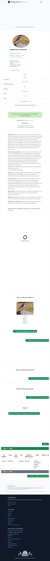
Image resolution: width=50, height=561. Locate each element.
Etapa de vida (25, 91)
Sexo (25, 86)
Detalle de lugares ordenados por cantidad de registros (24, 413)
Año (25, 96)
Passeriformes (16, 62)
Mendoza (25, 319)
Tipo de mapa (25, 81)
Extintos (10, 540)
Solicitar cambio (14, 70)
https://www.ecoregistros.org (17, 489)
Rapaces (10, 547)
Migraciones (11, 520)
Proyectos (10, 521)
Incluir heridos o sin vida (25, 101)
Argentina (25, 320)
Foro (9, 516)
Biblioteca (10, 535)
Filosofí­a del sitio (12, 504)
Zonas (9, 542)
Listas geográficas (12, 544)
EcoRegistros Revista (13, 534)
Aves (14, 63)
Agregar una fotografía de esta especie (37, 340)
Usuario (25, 77)
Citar (9, 505)
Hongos (10, 515)
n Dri (38, 208)
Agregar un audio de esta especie (38, 378)
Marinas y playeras (12, 545)
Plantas (10, 513)
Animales (10, 511)
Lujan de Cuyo (25, 318)
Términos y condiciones (14, 525)
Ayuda (9, 523)
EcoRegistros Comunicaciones (15, 531)
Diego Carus (27, 208)
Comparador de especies (14, 539)
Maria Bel (33, 208)
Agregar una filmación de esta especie (37, 397)
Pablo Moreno (25, 323)
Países (9, 537)
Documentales (11, 518)
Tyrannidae (16, 60)
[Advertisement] (25, 15)
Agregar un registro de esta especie (38, 476)
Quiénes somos (12, 502)
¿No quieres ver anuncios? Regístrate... (25, 27)
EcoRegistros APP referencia (15, 532)
